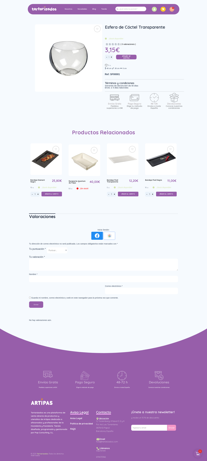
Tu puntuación (37, 249)
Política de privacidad (81, 423)
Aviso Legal (76, 418)
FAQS (73, 429)
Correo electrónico (114, 286)
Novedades (82, 9)
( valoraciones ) (128, 44)
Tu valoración (37, 257)
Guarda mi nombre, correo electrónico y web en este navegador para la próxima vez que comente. (74, 298)
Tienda (104, 9)
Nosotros (68, 9)
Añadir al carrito (126, 57)
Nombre (33, 274)
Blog (94, 9)
